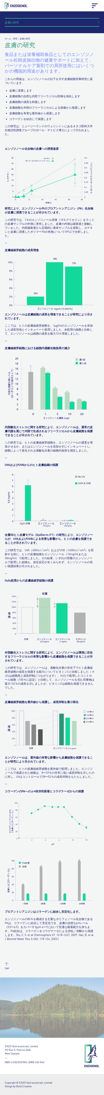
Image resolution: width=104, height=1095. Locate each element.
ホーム (8, 38)
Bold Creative (24, 1086)
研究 (15, 38)
